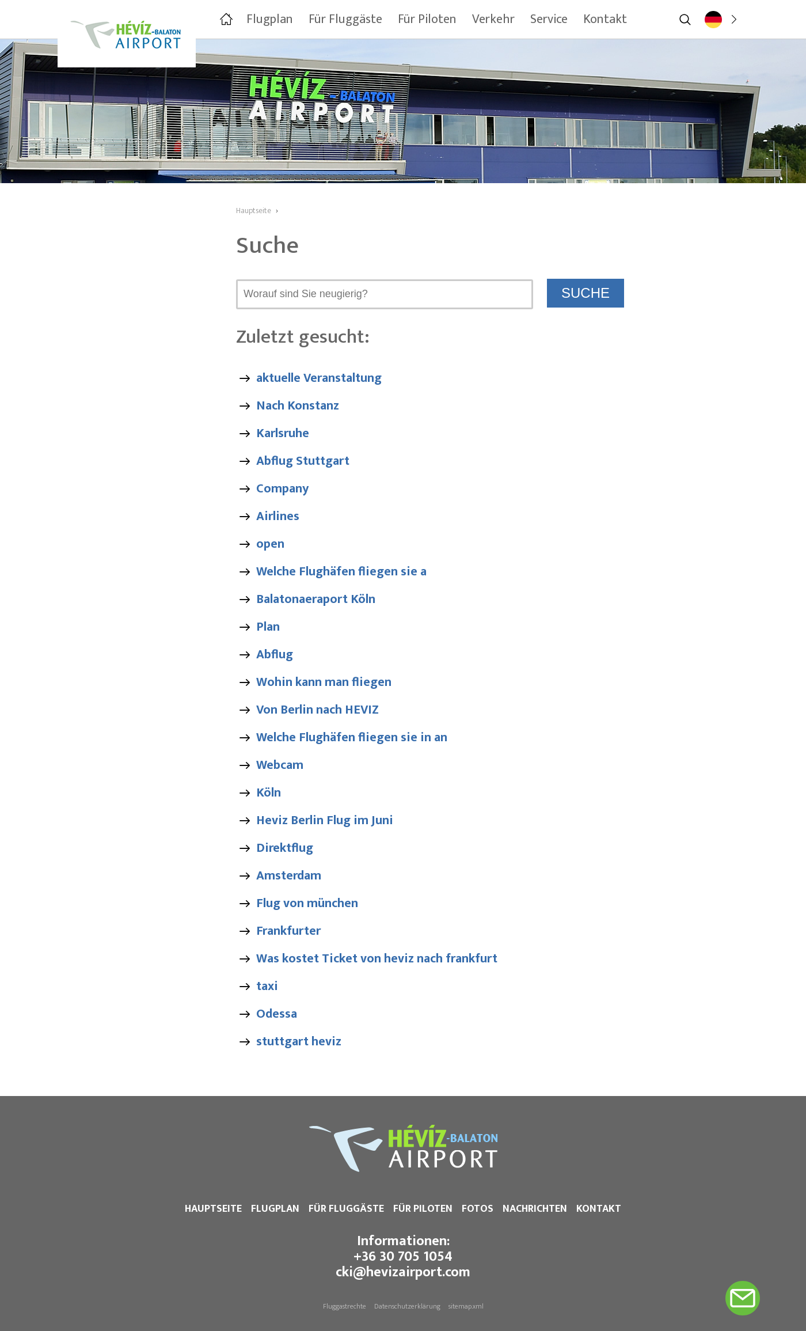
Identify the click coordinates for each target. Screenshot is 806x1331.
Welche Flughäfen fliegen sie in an (351, 737)
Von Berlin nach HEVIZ (317, 710)
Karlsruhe (282, 433)
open (270, 544)
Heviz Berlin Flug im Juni (324, 820)
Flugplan (275, 1209)
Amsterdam (288, 875)
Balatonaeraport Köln (315, 599)
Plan (268, 627)
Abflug (274, 654)
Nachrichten (535, 1209)
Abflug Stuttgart (302, 461)
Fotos (477, 1209)
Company (282, 488)
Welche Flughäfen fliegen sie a (341, 571)
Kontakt (598, 1209)
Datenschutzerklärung (407, 1306)
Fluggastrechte (344, 1306)
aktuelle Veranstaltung (319, 378)
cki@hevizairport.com (403, 1272)
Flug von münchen (307, 903)
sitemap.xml (466, 1306)
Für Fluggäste (346, 1209)
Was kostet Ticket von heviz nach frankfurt (376, 958)
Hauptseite (213, 1209)
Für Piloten (423, 1209)
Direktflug (284, 848)
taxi (267, 986)
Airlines (277, 516)
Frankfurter (288, 931)
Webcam (279, 765)
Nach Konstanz (297, 405)
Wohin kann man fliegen (323, 682)
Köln (268, 792)
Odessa (276, 1014)
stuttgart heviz (298, 1041)
